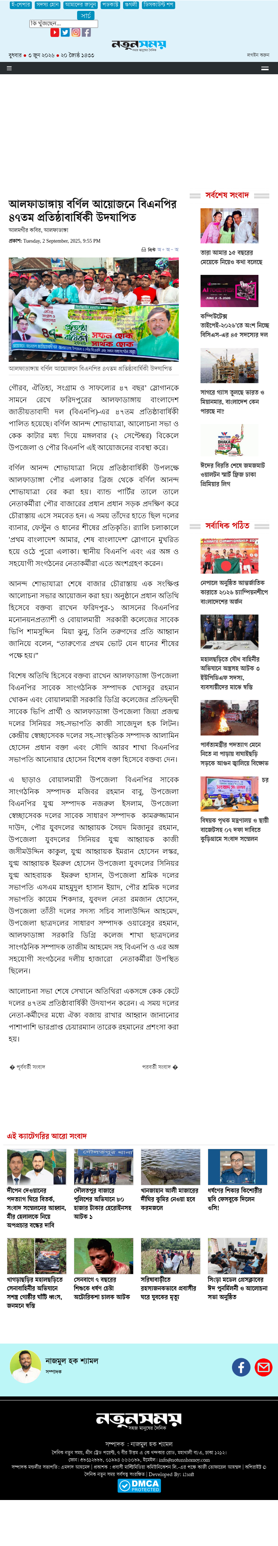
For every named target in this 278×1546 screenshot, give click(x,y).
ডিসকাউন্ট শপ (158, 5)
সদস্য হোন (48, 5)
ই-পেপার (21, 5)
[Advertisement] (139, 128)
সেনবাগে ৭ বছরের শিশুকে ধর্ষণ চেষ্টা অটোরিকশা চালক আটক (102, 1289)
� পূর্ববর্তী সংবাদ (27, 1068)
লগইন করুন (258, 55)
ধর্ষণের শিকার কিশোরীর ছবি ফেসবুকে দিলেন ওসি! (235, 1200)
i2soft (188, 1475)
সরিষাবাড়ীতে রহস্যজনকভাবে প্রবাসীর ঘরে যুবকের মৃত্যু (168, 1289)
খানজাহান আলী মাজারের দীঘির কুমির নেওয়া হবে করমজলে (169, 1200)
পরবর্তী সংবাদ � (160, 1068)
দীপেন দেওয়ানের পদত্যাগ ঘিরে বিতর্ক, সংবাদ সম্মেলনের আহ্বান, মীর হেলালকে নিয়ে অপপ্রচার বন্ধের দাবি (36, 1209)
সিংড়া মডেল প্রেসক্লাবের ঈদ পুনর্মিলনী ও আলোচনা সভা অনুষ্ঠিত (238, 1289)
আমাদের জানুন (80, 5)
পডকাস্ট (110, 5)
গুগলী (131, 5)
